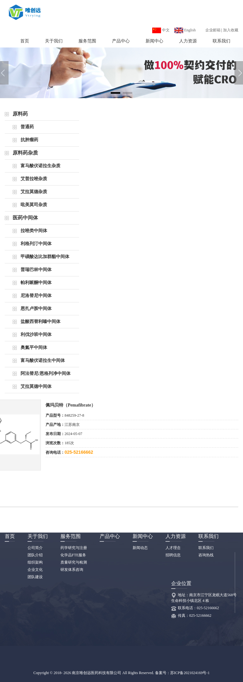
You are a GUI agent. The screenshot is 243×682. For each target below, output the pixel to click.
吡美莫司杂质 (34, 204)
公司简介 (35, 548)
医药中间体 (25, 217)
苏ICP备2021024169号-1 (190, 673)
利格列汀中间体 (36, 243)
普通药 (27, 126)
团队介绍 (35, 555)
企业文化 (35, 569)
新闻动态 (140, 548)
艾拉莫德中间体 (36, 386)
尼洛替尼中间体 (36, 295)
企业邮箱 (213, 30)
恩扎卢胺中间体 (36, 308)
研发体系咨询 (71, 569)
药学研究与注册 (73, 548)
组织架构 (35, 562)
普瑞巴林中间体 (36, 269)
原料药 (20, 114)
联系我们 (221, 41)
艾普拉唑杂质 (34, 178)
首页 (24, 41)
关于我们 (54, 41)
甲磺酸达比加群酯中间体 (45, 256)
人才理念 (173, 548)
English (185, 30)
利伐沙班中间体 (36, 334)
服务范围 (87, 41)
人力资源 (188, 41)
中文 (161, 30)
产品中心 (121, 41)
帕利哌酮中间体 (36, 282)
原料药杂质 (25, 152)
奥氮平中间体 (34, 347)
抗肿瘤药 (29, 139)
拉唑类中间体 (34, 230)
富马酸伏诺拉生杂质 (40, 165)
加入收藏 (230, 30)
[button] (115, 93)
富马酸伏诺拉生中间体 (43, 360)
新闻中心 (154, 41)
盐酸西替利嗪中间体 (40, 321)
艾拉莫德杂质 (34, 191)
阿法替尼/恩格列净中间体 (46, 373)
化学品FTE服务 (73, 555)
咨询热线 (206, 555)
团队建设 (35, 577)
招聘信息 (173, 555)
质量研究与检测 (73, 562)
